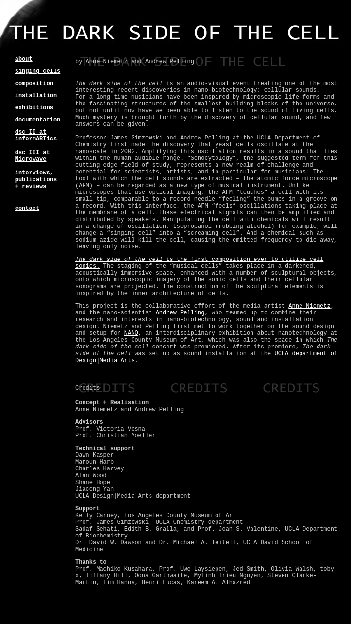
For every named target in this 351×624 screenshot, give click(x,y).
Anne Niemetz (309, 306)
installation (36, 95)
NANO (131, 333)
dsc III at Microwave (32, 156)
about (24, 59)
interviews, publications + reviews (36, 180)
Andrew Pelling (180, 313)
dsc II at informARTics (36, 135)
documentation (38, 120)
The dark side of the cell (119, 259)
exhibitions (34, 107)
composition (34, 83)
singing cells (38, 71)
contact (27, 208)
